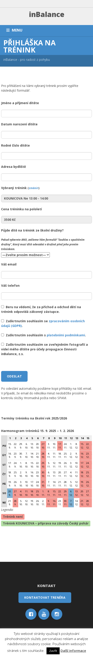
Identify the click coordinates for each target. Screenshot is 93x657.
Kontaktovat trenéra (44, 597)
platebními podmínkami (66, 335)
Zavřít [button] (53, 651)
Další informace (73, 650)
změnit (33, 188)
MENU (17, 30)
